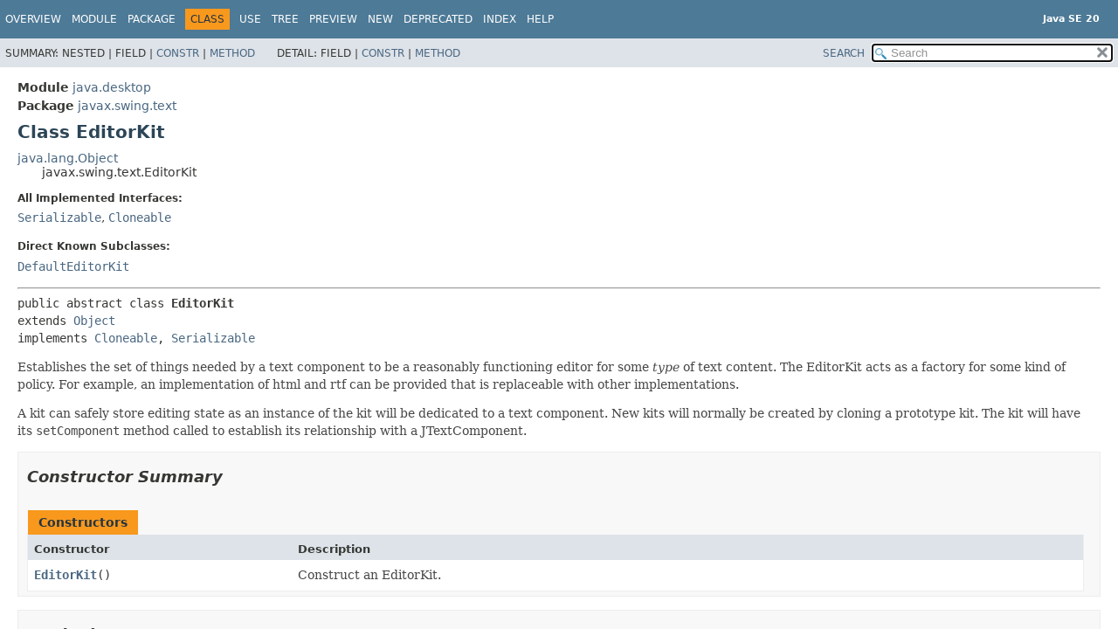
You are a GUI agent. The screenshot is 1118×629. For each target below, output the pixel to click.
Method (232, 53)
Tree (285, 19)
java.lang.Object (67, 158)
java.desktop (111, 87)
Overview (33, 19)
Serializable (59, 218)
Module (94, 19)
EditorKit (65, 575)
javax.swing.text (127, 106)
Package (152, 19)
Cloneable (139, 218)
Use (250, 19)
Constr (177, 53)
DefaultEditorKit (73, 266)
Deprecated (438, 19)
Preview (333, 19)
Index (499, 19)
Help (540, 19)
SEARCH (844, 53)
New (380, 19)
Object (94, 321)
